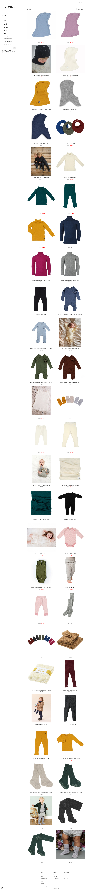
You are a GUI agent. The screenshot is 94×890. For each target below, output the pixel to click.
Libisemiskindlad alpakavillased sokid (41, 485)
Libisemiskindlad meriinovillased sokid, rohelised (70, 792)
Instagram (43, 883)
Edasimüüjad (43, 880)
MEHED (6, 27)
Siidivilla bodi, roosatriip (70, 553)
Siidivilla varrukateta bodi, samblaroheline (41, 587)
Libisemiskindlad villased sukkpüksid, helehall (41, 826)
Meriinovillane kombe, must (70, 519)
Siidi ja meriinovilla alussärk (41, 416)
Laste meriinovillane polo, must (41, 177)
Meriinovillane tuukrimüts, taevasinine (41, 41)
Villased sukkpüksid (70, 621)
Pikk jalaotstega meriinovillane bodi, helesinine (41, 348)
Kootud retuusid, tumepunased (70, 690)
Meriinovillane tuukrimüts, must (41, 75)
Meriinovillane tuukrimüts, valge (70, 75)
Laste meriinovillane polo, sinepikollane (41, 246)
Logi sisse (12, 51)
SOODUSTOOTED (7, 44)
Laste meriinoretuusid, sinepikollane (41, 758)
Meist (42, 876)
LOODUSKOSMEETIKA (8, 41)
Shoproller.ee (56, 888)
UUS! (5, 20)
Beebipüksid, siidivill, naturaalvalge (41, 451)
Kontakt (42, 885)
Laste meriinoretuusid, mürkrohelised (70, 211)
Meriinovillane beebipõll (70, 143)
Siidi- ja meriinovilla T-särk (41, 553)
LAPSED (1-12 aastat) (8, 36)
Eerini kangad (43, 875)
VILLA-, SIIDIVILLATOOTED (9, 23)
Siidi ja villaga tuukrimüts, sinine (41, 143)
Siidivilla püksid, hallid (70, 587)
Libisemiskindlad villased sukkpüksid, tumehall (70, 826)
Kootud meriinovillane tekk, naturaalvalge (41, 690)
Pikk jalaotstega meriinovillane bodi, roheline (41, 382)
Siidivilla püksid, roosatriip (41, 621)
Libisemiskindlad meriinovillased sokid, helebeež (41, 792)
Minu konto (66, 875)
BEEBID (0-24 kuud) (8, 38)
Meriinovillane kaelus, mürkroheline (41, 519)
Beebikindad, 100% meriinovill (70, 416)
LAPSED (6, 24)
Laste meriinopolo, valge (70, 177)
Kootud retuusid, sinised (41, 724)
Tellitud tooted (67, 878)
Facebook (43, 881)
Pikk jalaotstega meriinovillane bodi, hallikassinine (70, 314)
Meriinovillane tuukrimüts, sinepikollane (41, 109)
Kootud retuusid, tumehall (70, 724)
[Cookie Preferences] (2, 888)
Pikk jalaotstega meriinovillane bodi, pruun (70, 382)
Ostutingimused (44, 878)
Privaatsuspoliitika (44, 886)
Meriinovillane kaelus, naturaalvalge (70, 485)
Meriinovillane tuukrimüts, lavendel (70, 41)
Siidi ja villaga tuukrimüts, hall (70, 109)
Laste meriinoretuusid (41, 314)
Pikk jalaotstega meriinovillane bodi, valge (70, 348)
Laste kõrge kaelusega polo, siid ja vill (70, 246)
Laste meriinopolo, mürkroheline (41, 211)
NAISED (6, 26)
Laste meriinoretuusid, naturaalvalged (70, 451)
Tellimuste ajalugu (68, 876)
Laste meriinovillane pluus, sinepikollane (70, 758)
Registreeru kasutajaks (6, 52)
